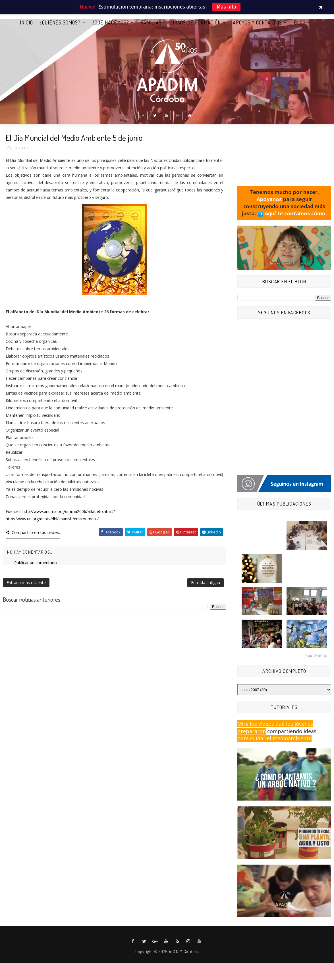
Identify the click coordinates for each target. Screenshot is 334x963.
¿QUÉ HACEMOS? (110, 22)
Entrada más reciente (26, 582)
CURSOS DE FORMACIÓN (195, 22)
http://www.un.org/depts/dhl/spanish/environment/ (52, 518)
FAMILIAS (151, 22)
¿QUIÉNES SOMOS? (60, 22)
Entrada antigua (205, 582)
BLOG (300, 22)
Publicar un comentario (35, 562)
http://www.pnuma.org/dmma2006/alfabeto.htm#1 (69, 511)
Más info (226, 7)
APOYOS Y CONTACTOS (257, 22)
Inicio (26, 22)
